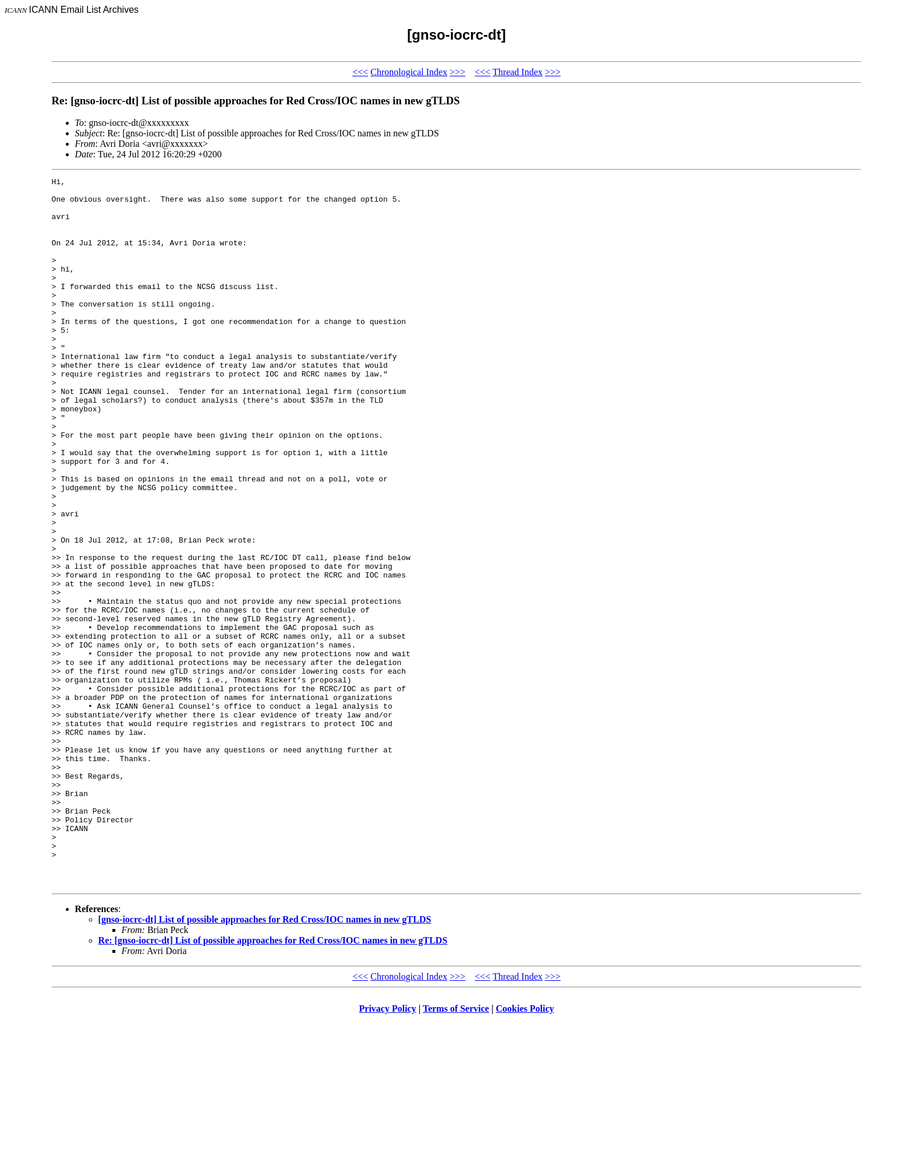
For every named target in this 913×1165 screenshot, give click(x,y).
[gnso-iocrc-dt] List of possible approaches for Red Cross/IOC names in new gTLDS (264, 1061)
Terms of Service (456, 1150)
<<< (360, 72)
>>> (457, 72)
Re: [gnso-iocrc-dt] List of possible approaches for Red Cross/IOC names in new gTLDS (273, 1082)
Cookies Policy (525, 1150)
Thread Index (518, 72)
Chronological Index (408, 72)
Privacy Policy (387, 1150)
